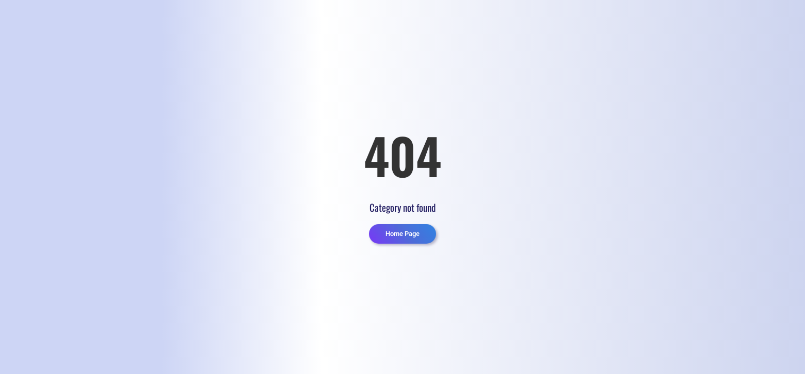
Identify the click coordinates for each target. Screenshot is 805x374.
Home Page (402, 233)
